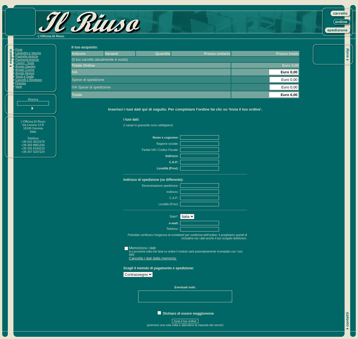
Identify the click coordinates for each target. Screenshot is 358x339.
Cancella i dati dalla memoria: (153, 258)
